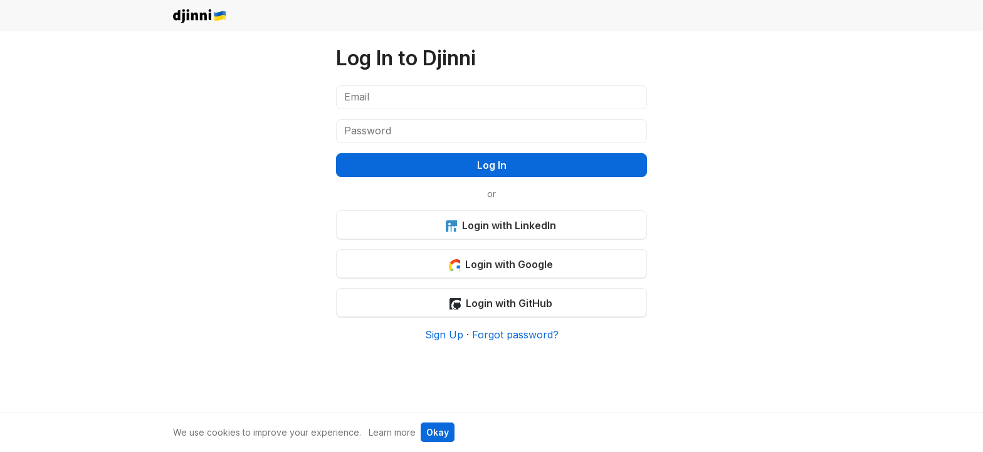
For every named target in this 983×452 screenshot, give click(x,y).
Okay (437, 432)
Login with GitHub (500, 303)
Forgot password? (515, 334)
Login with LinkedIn (500, 225)
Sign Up (444, 334)
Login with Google (500, 264)
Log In (492, 165)
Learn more (392, 432)
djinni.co (200, 16)
